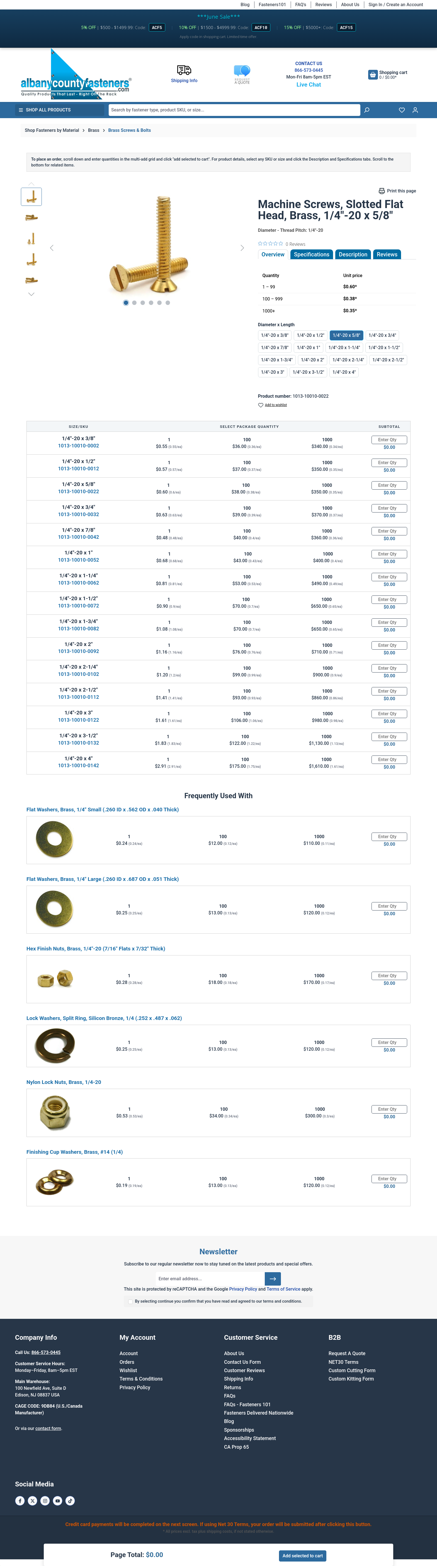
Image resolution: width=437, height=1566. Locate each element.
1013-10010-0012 (78, 468)
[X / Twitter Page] (32, 1501)
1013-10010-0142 (78, 765)
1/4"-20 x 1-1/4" (344, 347)
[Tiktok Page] (70, 1501)
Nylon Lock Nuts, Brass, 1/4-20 (63, 1082)
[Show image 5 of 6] (159, 303)
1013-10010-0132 (78, 743)
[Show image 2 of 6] (134, 303)
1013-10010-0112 (78, 697)
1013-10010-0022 (78, 491)
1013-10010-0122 (78, 720)
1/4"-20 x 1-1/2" (384, 347)
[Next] (242, 248)
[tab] (353, 254)
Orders (127, 1362)
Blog (245, 4)
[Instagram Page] (45, 1501)
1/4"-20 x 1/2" (310, 335)
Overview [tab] (273, 254)
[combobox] (234, 110)
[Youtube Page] (57, 1501)
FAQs (230, 1396)
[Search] (366, 110)
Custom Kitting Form (351, 1379)
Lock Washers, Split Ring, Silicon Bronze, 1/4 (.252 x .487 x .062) (104, 1018)
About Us (350, 4)
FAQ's (300, 4)
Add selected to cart (303, 1555)
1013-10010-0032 (78, 514)
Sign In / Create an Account (396, 4)
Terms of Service (283, 1289)
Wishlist (128, 1370)
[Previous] (51, 248)
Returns (232, 1387)
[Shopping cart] (388, 74)
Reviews (323, 4)
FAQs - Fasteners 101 (247, 1404)
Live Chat (309, 84)
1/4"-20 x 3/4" (382, 335)
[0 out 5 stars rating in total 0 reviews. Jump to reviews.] (281, 244)
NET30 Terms (343, 1362)
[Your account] (415, 110)
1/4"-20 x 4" (344, 372)
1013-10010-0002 (78, 446)
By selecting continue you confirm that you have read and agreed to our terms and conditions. (218, 1301)
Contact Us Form (242, 1362)
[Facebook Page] (20, 1501)
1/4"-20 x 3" (272, 372)
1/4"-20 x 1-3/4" (277, 360)
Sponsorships (239, 1430)
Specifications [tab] (311, 254)
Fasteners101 (272, 4)
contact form (48, 1428)
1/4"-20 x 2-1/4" (348, 360)
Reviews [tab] (387, 254)
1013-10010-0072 (78, 606)
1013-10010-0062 (78, 583)
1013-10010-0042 (78, 537)
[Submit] (272, 1279)
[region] (134, 248)
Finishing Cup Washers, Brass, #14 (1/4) (74, 1152)
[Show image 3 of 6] (142, 303)
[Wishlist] (402, 110)
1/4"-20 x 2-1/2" (388, 360)
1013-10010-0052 (78, 560)
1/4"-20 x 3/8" (275, 335)
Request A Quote (347, 1353)
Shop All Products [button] (45, 110)
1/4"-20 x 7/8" (275, 347)
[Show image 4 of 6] (151, 303)
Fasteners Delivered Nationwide (258, 1413)
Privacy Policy (243, 1289)
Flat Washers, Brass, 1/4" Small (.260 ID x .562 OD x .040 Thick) (102, 809)
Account (129, 1353)
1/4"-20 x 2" (312, 360)
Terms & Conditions (141, 1379)
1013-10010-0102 (78, 674)
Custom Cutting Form (352, 1370)
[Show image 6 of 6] (168, 303)
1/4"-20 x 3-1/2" (308, 372)
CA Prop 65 (236, 1447)
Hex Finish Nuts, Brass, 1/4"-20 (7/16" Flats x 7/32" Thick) (95, 948)
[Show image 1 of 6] (126, 303)
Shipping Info (238, 1379)
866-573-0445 (309, 70)
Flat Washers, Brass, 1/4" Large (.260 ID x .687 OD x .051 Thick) (102, 879)
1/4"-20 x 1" (308, 347)
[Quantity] (389, 440)
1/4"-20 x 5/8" (346, 335)
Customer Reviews (244, 1370)
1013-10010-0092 (78, 651)
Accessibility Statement (250, 1438)
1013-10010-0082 (78, 628)
